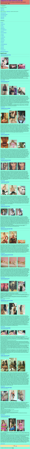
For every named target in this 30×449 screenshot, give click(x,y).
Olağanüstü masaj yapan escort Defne (7, 300)
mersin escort (2, 8)
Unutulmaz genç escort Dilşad (5, 108)
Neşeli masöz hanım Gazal (5, 81)
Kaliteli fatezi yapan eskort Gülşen (6, 387)
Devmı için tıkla (3, 158)
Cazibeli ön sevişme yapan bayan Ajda (7, 254)
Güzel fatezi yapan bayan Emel (6, 160)
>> (16, 446)
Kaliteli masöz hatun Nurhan (5, 206)
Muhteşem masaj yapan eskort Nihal (6, 228)
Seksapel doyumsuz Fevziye (5, 278)
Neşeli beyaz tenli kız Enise (5, 134)
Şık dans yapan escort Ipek (5, 355)
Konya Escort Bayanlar (4, 3)
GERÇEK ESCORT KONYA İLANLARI (12, 0)
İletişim (9, 3)
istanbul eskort (8, 11)
